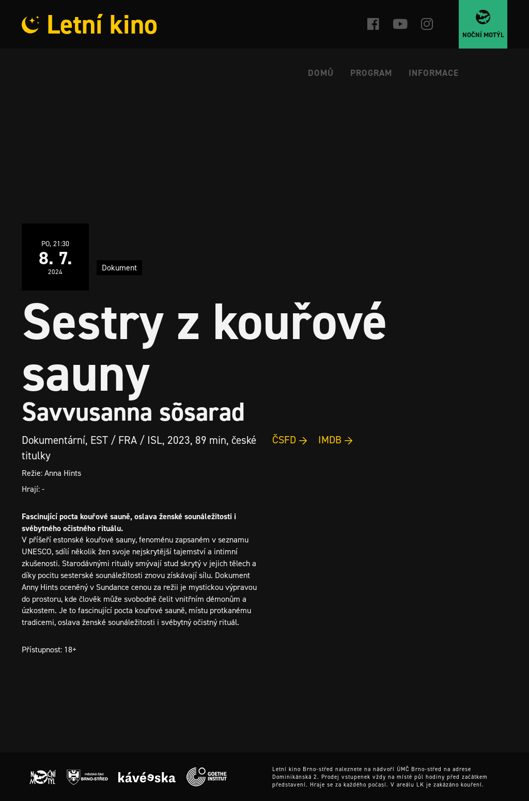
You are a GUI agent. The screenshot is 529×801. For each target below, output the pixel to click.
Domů (321, 72)
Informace (434, 72)
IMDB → (335, 439)
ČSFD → (290, 439)
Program (371, 72)
